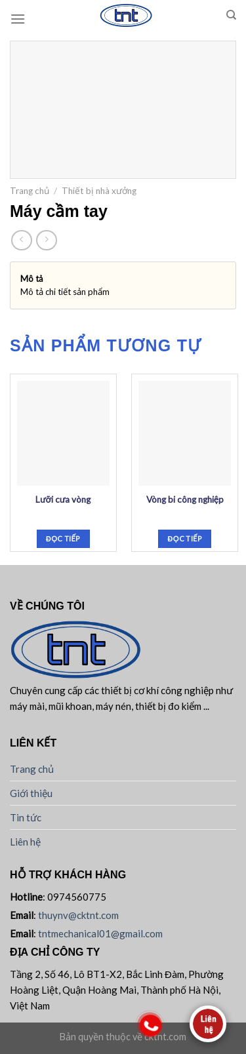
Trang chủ (29, 190)
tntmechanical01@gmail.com (100, 933)
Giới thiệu (31, 793)
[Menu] (18, 18)
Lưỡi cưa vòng (63, 499)
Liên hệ (25, 842)
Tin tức (25, 817)
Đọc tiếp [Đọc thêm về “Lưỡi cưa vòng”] (63, 538)
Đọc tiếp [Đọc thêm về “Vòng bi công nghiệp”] (185, 538)
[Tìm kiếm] (231, 15)
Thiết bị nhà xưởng (99, 190)
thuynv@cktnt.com (78, 915)
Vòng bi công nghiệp (185, 499)
